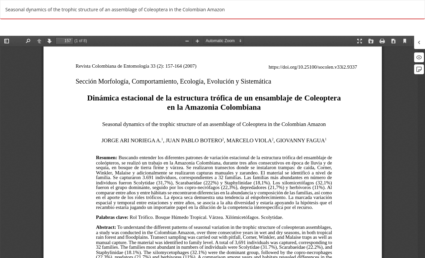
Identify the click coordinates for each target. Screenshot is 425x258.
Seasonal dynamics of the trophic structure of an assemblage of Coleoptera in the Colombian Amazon (115, 9)
